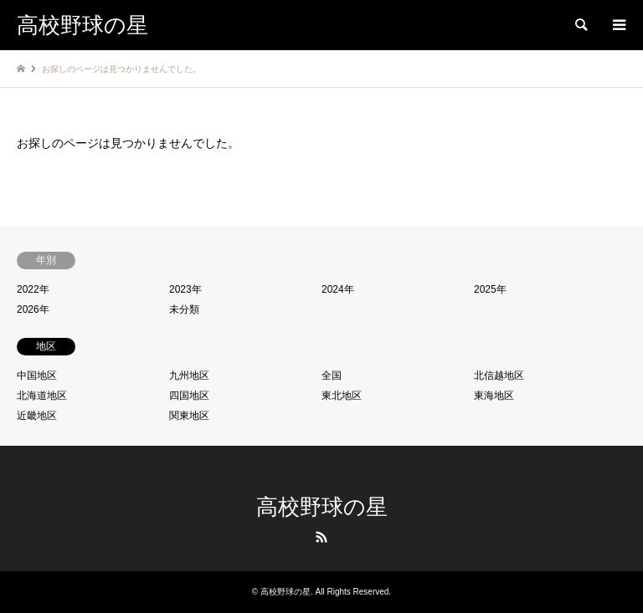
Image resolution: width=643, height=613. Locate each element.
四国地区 (189, 395)
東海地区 (494, 395)
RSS (321, 537)
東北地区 (342, 395)
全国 (332, 375)
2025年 (490, 289)
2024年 (338, 289)
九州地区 (189, 375)
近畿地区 (37, 415)
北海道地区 (42, 395)
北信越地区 (499, 375)
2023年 (185, 289)
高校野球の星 (322, 507)
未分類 (184, 309)
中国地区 (37, 375)
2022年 (33, 289)
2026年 (33, 309)
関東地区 (189, 415)
